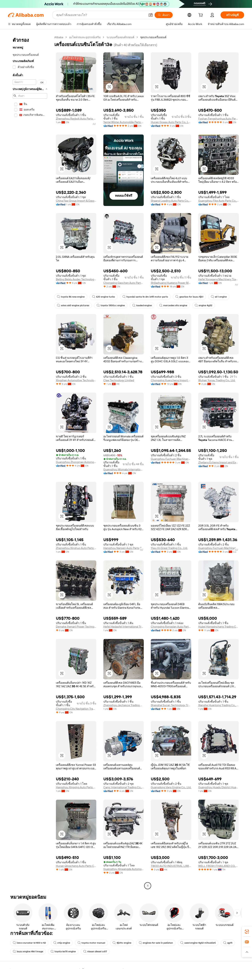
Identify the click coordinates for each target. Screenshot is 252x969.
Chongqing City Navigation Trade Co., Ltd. (76, 708)
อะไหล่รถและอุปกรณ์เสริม (85, 37)
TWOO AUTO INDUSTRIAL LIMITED (171, 865)
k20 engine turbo (103, 296)
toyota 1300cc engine (111, 305)
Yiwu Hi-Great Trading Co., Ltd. (169, 548)
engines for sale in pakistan (156, 942)
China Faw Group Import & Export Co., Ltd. (76, 200)
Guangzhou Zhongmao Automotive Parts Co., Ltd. (76, 462)
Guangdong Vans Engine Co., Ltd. (171, 787)
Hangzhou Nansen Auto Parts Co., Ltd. (123, 548)
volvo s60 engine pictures (73, 305)
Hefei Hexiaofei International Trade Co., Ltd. (123, 626)
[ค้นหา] (164, 15)
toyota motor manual (91, 942)
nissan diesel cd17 (95, 951)
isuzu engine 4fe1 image (28, 951)
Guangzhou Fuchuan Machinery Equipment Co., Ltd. (171, 458)
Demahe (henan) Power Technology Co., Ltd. (76, 626)
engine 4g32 (203, 305)
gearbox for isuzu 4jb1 (189, 296)
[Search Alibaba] (100, 15)
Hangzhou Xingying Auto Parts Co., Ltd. (76, 787)
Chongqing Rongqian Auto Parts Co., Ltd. (171, 626)
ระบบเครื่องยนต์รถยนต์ (120, 37)
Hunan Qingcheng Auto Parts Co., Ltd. (76, 865)
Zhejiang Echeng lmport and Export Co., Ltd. (218, 462)
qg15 (227, 942)
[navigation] (30, 462)
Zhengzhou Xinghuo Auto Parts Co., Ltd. (76, 548)
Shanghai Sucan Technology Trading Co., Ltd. (171, 705)
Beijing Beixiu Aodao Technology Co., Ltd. (76, 279)
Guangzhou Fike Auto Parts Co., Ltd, (218, 200)
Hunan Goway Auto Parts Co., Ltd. (171, 122)
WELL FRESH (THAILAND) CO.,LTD (218, 865)
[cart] (201, 15)
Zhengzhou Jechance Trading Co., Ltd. (123, 705)
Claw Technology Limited (118, 380)
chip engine (61, 942)
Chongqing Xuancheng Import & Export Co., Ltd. (171, 380)
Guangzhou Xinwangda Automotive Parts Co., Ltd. (123, 869)
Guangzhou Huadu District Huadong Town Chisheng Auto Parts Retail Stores (218, 787)
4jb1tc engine (122, 942)
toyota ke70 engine (63, 951)
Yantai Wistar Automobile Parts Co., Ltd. (123, 122)
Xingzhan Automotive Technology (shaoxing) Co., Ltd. (76, 380)
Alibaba (58, 37)
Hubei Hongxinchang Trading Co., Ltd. (218, 626)
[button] (150, 15)
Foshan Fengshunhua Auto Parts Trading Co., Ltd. (218, 118)
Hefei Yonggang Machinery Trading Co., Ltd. (218, 279)
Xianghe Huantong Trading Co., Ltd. (218, 705)
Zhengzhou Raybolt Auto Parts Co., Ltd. (76, 118)
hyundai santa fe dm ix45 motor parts (145, 296)
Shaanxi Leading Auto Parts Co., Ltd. (171, 200)
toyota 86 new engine (71, 296)
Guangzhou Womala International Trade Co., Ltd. (123, 469)
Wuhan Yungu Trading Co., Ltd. (216, 380)
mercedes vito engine (173, 305)
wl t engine (219, 296)
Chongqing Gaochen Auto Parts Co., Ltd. (123, 282)
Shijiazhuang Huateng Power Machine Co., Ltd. (171, 282)
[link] (247, 931)
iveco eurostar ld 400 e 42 (29, 942)
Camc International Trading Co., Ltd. (123, 787)
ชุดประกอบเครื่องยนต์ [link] (153, 37)
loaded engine (142, 305)
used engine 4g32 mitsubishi (198, 942)
